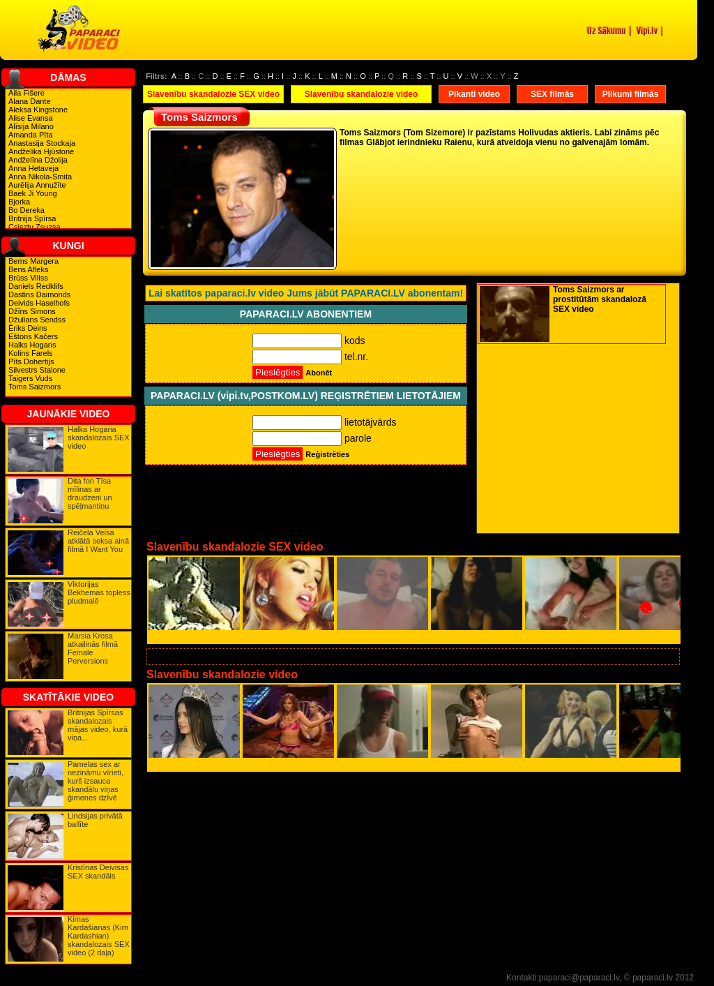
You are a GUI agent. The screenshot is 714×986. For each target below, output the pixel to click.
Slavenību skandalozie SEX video (213, 94)
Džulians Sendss (37, 319)
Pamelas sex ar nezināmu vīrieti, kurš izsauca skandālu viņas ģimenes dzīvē (95, 781)
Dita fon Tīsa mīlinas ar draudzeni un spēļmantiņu (90, 493)
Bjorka (19, 201)
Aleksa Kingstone (38, 109)
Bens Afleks (28, 269)
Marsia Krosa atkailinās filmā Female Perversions (93, 648)
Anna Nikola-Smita (40, 176)
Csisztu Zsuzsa (34, 227)
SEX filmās (552, 94)
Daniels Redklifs (35, 286)
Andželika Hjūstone (41, 151)
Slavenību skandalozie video (361, 94)
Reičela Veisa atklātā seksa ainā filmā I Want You (98, 540)
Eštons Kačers (33, 336)
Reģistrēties (327, 454)
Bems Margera (33, 261)
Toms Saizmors (34, 386)
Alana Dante (29, 101)
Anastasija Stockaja (41, 143)
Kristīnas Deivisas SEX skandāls (98, 871)
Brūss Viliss (28, 278)
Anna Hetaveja (33, 168)
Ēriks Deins (27, 328)
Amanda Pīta (30, 134)
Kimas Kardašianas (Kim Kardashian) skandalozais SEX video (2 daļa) (99, 936)
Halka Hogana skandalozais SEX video (99, 437)
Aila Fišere (26, 93)
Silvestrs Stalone (37, 370)
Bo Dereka (26, 210)
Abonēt (318, 372)
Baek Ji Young (32, 193)
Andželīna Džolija (38, 160)
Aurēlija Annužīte (37, 185)
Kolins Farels (30, 353)
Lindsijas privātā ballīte (95, 820)
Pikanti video (474, 94)
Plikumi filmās (630, 94)
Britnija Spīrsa (32, 218)
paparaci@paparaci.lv (579, 978)
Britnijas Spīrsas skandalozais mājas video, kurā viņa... (98, 725)
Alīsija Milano (31, 126)
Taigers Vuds (30, 378)
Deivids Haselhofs (39, 303)
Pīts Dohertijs (31, 361)
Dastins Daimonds (39, 294)
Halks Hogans (32, 345)
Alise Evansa (30, 118)
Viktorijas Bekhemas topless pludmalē (99, 592)
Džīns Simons (32, 311)
